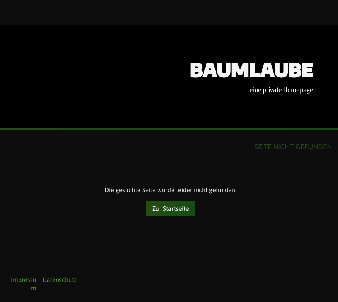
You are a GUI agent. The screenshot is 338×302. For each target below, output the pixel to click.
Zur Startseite (170, 208)
